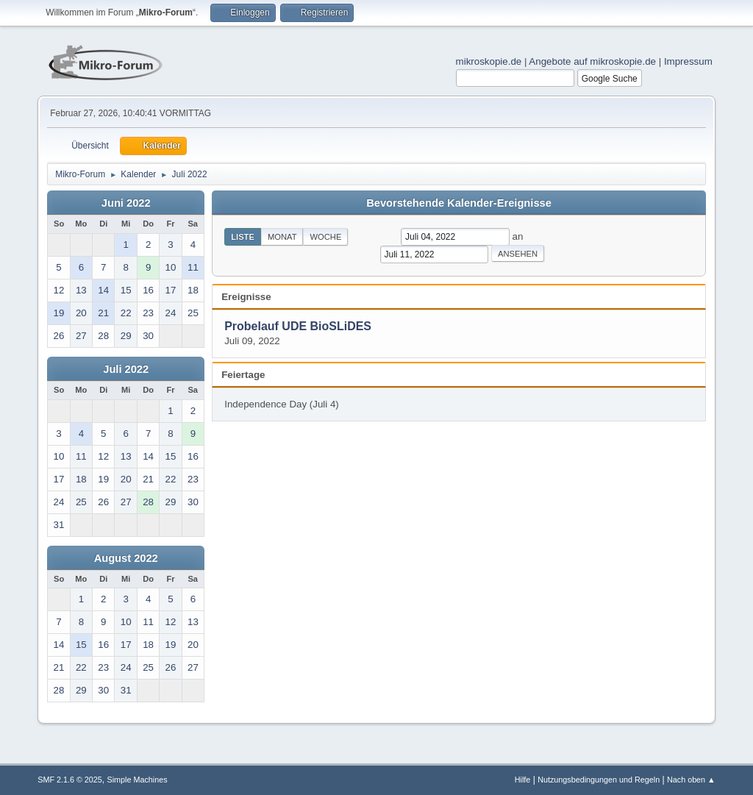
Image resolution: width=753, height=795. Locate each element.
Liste (242, 236)
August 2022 (126, 558)
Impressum (688, 61)
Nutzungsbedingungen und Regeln (599, 779)
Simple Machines (137, 779)
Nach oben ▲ (691, 779)
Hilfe (523, 779)
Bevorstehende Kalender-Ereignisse (459, 203)
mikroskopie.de (489, 61)
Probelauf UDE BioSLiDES (297, 326)
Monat (282, 236)
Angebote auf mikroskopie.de (592, 61)
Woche (325, 236)
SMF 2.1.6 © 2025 (70, 779)
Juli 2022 (126, 369)
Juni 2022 (126, 203)
